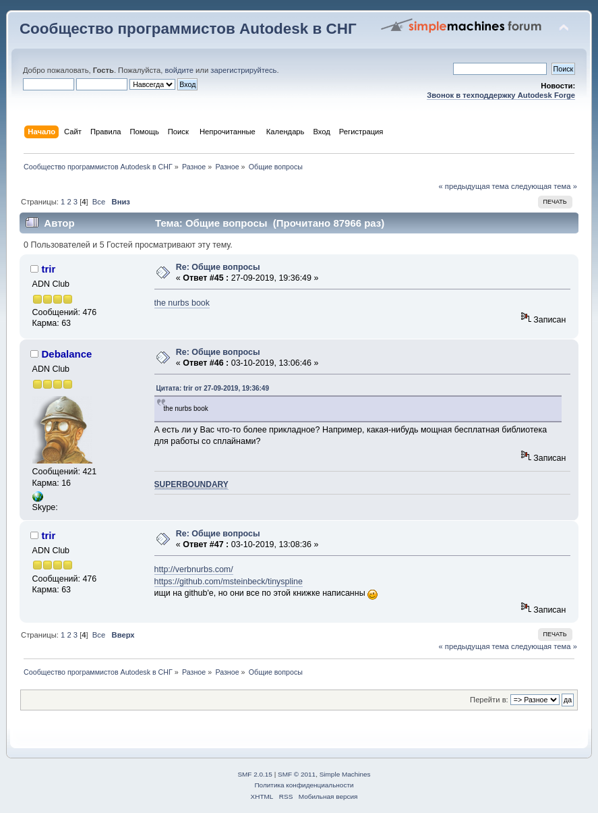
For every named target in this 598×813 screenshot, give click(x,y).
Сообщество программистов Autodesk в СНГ (188, 28)
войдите (179, 70)
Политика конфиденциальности (303, 785)
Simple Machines (345, 774)
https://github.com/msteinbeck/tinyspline (228, 581)
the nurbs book (182, 303)
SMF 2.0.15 (254, 774)
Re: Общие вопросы (218, 267)
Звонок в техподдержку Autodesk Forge (501, 95)
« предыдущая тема (474, 186)
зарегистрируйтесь (243, 70)
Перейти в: (489, 700)
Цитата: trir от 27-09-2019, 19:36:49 (212, 388)
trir (49, 269)
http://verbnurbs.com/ (193, 569)
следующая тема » (544, 186)
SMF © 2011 (297, 774)
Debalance (67, 354)
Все (98, 202)
